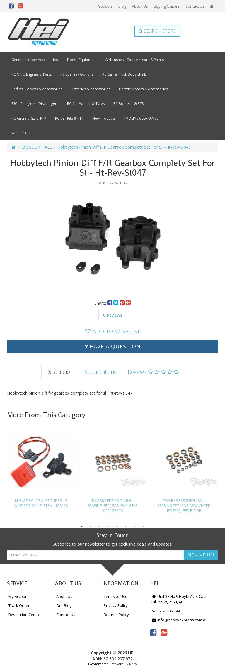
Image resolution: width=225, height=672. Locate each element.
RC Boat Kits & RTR (128, 103)
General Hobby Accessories (34, 59)
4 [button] (108, 527)
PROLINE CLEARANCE (141, 118)
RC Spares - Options (76, 74)
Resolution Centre (24, 614)
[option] (112, 239)
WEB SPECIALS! (23, 132)
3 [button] (99, 527)
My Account (18, 596)
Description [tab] (59, 371)
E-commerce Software (106, 664)
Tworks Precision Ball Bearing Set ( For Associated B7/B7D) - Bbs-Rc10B (184, 505)
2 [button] (90, 527)
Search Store (157, 31)
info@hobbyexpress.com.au (179, 619)
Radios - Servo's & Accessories (36, 88)
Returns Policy (116, 614)
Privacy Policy (116, 605)
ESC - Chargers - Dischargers (34, 103)
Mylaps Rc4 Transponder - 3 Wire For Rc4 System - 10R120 (41, 503)
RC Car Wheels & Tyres (86, 103)
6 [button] (126, 527)
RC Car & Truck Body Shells (124, 74)
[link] (153, 632)
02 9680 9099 (165, 611)
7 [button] (134, 527)
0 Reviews (112, 315)
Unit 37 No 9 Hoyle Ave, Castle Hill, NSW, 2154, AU (180, 599)
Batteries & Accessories (90, 88)
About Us (140, 6)
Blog (122, 6)
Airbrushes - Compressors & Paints (134, 59)
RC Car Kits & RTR (69, 118)
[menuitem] (110, 303)
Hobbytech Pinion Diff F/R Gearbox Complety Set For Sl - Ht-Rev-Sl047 (124, 147)
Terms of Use (115, 596)
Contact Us (194, 6)
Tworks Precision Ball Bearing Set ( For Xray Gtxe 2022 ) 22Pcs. (112, 505)
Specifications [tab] (100, 371)
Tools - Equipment (82, 59)
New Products (103, 118)
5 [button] (117, 527)
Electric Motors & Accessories (143, 88)
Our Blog (63, 605)
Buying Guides (167, 6)
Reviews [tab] (153, 371)
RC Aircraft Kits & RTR (28, 118)
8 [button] (143, 527)
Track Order (19, 605)
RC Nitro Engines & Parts (31, 74)
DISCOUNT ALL (37, 147)
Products (104, 6)
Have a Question (113, 346)
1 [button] (82, 527)
